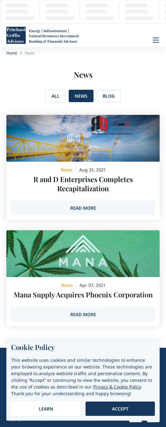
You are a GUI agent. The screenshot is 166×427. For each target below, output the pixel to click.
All (55, 96)
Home (11, 53)
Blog (109, 96)
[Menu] (156, 40)
